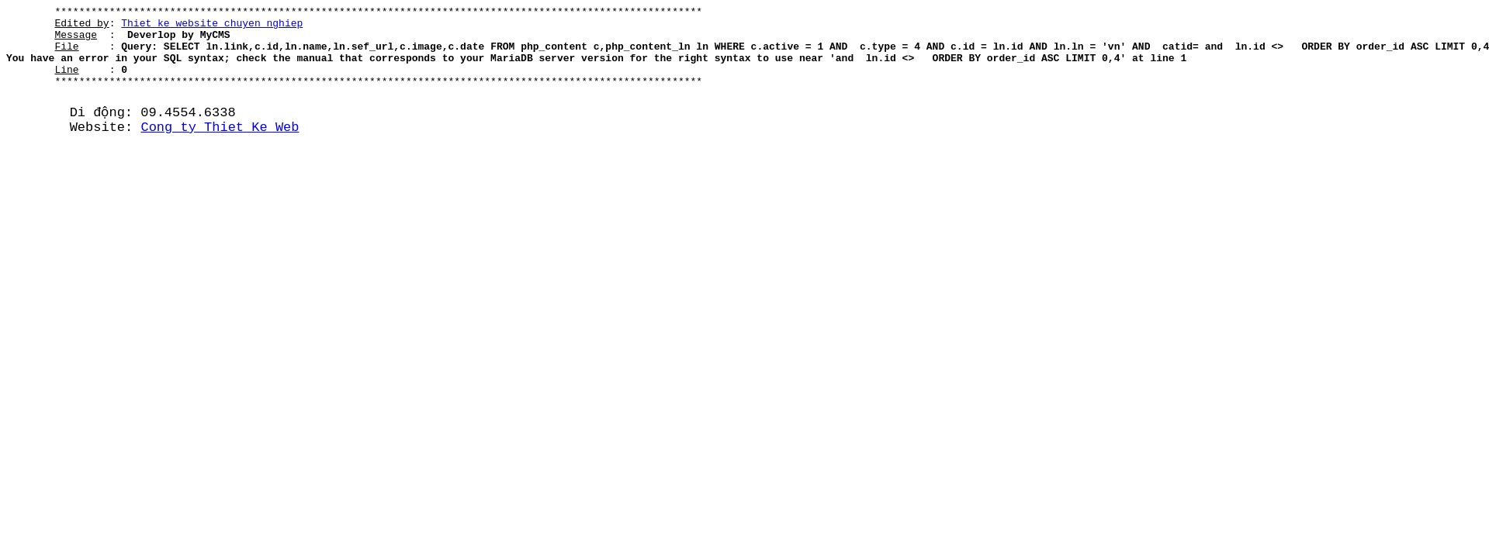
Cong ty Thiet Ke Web (219, 148)
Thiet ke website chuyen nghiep (212, 27)
